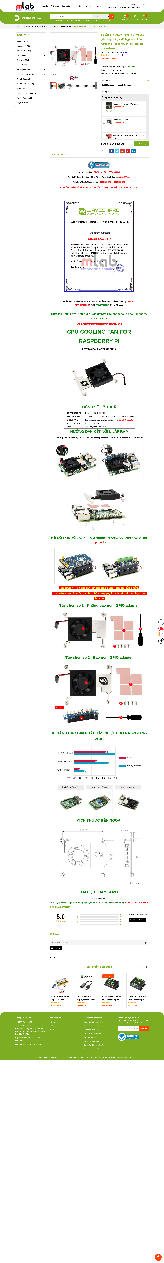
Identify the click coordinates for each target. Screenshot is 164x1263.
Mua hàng (141, 144)
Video (89, 6)
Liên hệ (98, 6)
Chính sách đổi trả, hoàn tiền (94, 1045)
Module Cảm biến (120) (25, 84)
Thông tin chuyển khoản (92, 1034)
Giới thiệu (55, 6)
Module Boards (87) (24, 79)
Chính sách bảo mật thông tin (94, 1049)
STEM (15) (21, 88)
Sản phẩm (67, 6)
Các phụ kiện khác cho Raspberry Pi (59, 26)
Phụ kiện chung (40, 26)
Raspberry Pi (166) (24, 46)
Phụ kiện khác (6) (23, 103)
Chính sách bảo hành (91, 1041)
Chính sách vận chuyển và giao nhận (96, 1026)
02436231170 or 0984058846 (138, 6)
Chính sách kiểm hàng (91, 1030)
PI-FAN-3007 (101, 898)
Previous (52, 58)
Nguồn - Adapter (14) (24, 98)
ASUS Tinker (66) (23, 41)
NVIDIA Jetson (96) (24, 51)
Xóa (147, 81)
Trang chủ (44, 6)
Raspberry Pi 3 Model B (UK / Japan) (126, 104)
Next (95, 58)
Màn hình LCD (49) (23, 60)
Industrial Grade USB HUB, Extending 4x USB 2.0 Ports (111, 999)
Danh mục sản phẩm (33, 18)
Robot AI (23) (22, 65)
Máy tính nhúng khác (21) (26, 74)
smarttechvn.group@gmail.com (118, 6)
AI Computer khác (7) (24, 70)
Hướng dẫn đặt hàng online (93, 1022)
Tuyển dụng (54, 1026)
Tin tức (79, 6)
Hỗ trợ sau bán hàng (91, 1037)
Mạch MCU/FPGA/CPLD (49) (27, 93)
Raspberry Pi (28, 26)
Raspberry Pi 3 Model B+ (122, 120)
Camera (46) (21, 55)
